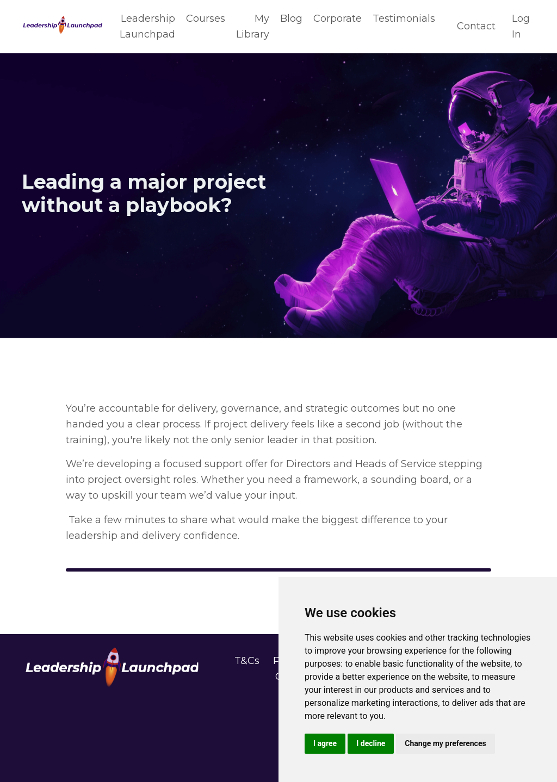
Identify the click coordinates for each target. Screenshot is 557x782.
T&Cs (246, 661)
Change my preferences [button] (445, 743)
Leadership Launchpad (147, 26)
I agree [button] (325, 743)
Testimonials (404, 18)
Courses (205, 18)
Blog (291, 18)
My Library (252, 26)
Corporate (337, 18)
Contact (476, 26)
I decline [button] (370, 743)
